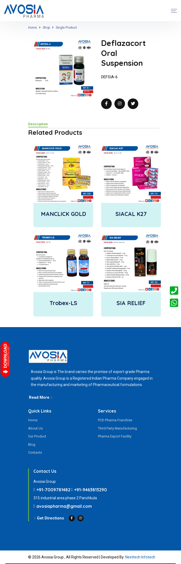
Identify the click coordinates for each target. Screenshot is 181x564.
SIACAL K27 (131, 213)
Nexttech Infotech (140, 557)
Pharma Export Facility (114, 436)
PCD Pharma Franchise (115, 420)
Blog (31, 444)
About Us (35, 428)
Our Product (37, 436)
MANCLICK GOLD (63, 213)
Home (32, 27)
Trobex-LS (63, 303)
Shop (46, 27)
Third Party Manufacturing (117, 428)
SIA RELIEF (131, 303)
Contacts (35, 452)
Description (38, 124)
